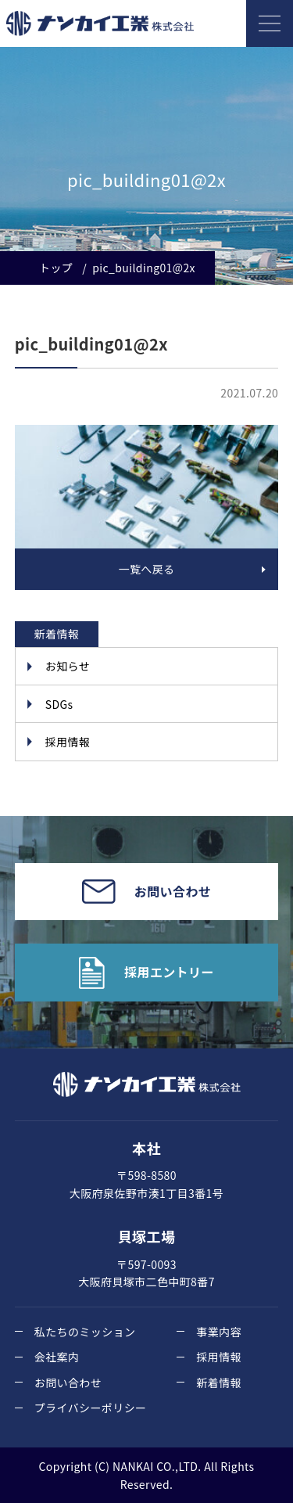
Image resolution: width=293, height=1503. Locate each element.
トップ (56, 267)
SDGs (59, 704)
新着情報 (218, 1382)
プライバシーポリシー (90, 1407)
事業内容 (218, 1331)
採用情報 (68, 742)
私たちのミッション (85, 1331)
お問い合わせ (68, 1382)
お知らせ (67, 666)
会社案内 (57, 1357)
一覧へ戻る (147, 569)
